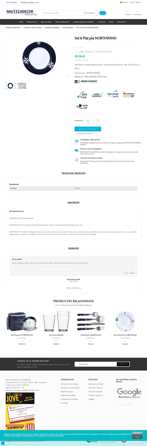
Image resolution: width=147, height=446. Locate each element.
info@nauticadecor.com (30, 2)
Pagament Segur (67, 392)
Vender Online (24, 441)
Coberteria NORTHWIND (90, 335)
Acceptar (137, 433)
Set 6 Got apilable (56, 335)
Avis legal (64, 403)
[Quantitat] (93, 121)
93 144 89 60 (12, 2)
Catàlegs (91, 399)
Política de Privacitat (68, 395)
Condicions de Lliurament (70, 388)
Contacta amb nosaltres (69, 399)
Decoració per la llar (95, 384)
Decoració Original (95, 388)
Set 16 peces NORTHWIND (22, 335)
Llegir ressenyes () (87, 52)
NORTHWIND (22, 338)
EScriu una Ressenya (73, 288)
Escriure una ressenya (104, 52)
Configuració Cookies (137, 436)
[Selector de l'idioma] (124, 2)
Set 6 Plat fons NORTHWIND (125, 335)
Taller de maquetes (95, 392)
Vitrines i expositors (95, 395)
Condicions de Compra (69, 384)
